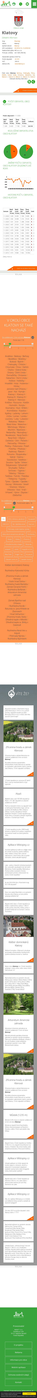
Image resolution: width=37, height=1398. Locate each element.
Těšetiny (12, 473)
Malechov (22, 424)
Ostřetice (10, 440)
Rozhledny (31, 534)
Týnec (7, 481)
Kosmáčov (10, 408)
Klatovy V (12, 399)
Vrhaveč (9, 492)
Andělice (9, 356)
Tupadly (22, 478)
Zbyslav (24, 492)
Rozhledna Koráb (17, 606)
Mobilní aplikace (18, 1367)
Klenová (21, 399)
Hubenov (24, 383)
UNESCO (6, 524)
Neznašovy (22, 432)
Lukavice (24, 418)
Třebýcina (12, 478)
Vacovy (9, 484)
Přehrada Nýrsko (17, 636)
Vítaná (21, 487)
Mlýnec (22, 427)
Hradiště (8, 383)
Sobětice (22, 459)
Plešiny (8, 446)
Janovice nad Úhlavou (16, 388)
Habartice (28, 75)
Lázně (16, 549)
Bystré (20, 361)
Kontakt (18, 1382)
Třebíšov (25, 476)
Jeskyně (7, 549)
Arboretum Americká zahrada (17, 593)
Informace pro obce (18, 1360)
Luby (16, 418)
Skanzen (31, 524)
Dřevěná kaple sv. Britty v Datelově (17, 623)
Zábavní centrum (11, 559)
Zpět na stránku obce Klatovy (27, 268)
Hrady (9, 539)
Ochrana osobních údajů (18, 1375)
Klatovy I (11, 394)
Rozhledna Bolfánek (16, 589)
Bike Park (8, 554)
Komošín (13, 405)
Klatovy (10, 32)
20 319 (17, 59)
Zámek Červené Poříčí (16, 586)
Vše (3, 519)
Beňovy (19, 73)
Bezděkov (12, 359)
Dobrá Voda (12, 75)
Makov (21, 421)
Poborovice (17, 446)
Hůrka (16, 386)
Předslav (21, 448)
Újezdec (15, 481)
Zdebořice (17, 495)
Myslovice (21, 429)
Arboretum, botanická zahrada (13, 534)
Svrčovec (12, 470)
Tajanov (21, 470)
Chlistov (22, 364)
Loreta (24, 416)
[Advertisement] (18, 295)
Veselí (26, 484)
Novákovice (10, 435)
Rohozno (11, 454)
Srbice (24, 462)
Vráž (24, 489)
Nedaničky (10, 432)
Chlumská (10, 367)
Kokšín (26, 402)
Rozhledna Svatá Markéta (16, 584)
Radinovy (12, 451)
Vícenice (13, 487)
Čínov (33, 73)
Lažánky (16, 413)
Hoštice (12, 380)
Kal (34, 75)
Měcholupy (12, 427)
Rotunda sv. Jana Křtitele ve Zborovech (17, 610)
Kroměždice (12, 410)
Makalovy (13, 421)
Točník (17, 476)
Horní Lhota (21, 378)
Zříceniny (26, 539)
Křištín (24, 408)
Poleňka (12, 448)
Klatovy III (11, 397)
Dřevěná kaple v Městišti (16, 619)
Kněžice (8, 402)
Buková (13, 361)
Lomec (16, 416)
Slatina (20, 457)
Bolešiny (22, 359)
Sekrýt (12, 457)
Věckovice (17, 484)
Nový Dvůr (12, 438)
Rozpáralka (21, 454)
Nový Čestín (22, 435)
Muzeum (29, 554)
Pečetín (24, 440)
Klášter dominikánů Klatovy (17, 565)
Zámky (17, 539)
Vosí (18, 489)
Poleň (26, 446)
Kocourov (17, 402)
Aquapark (31, 519)
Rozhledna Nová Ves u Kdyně (17, 632)
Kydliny (8, 413)
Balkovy (17, 356)
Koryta (22, 405)
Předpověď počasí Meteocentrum (20, 1391)
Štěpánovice (11, 465)
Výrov (16, 492)
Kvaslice (22, 410)
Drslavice (20, 75)
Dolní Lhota (20, 372)
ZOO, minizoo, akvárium (16, 519)
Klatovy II (21, 394)
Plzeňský (17, 41)
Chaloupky (26, 73)
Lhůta (9, 416)
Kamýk (22, 391)
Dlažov (11, 369)
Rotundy (28, 544)
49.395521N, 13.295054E (22, 48)
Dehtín (4, 75)
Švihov (21, 468)
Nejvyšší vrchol (27, 549)
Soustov (9, 462)
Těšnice (21, 473)
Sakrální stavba (26, 559)
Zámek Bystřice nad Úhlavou (17, 602)
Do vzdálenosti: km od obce (16, 337)
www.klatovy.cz (20, 64)
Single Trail (18, 554)
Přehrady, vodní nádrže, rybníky (18, 529)
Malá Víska (11, 424)
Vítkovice (11, 489)
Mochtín (11, 429)
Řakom (21, 451)
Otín (17, 440)
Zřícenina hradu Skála (16, 616)
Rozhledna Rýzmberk (17, 638)
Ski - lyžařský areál (19, 524)
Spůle (17, 462)
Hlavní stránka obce (30, 90)
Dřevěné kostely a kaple (14, 544)
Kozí (18, 408)
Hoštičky (20, 380)
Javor (10, 391)
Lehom (25, 413)
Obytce (22, 438)
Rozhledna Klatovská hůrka (17, 570)
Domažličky (12, 375)
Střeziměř (22, 465)
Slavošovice (12, 459)
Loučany (9, 418)
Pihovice (21, 443)
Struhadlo (12, 468)
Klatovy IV (21, 397)
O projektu (18, 1345)
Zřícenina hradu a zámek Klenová (17, 577)
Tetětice (8, 476)
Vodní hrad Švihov (17, 581)
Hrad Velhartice (17, 614)
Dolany (10, 372)
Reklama (18, 1352)
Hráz (16, 383)
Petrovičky (12, 443)
